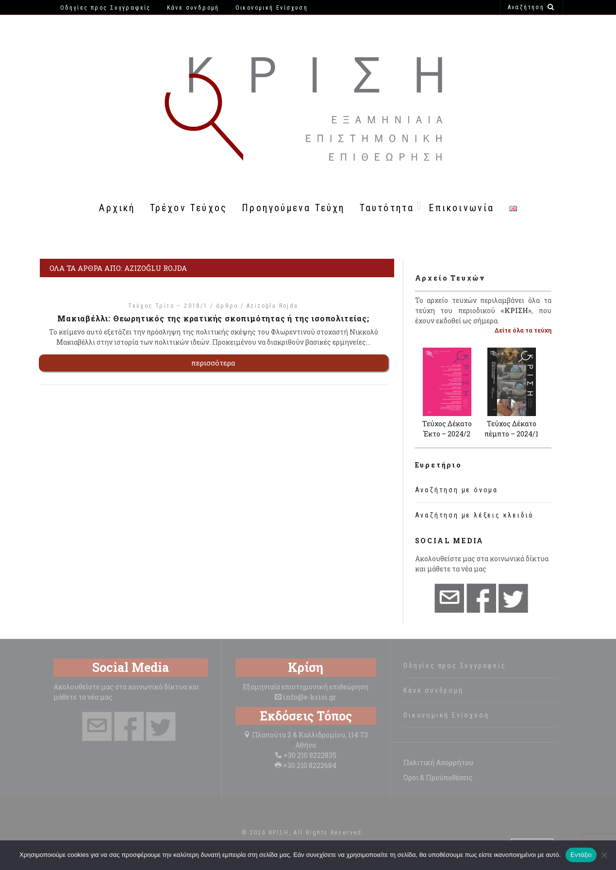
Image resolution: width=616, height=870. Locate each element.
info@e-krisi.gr (309, 697)
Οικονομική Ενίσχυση (446, 715)
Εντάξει (581, 854)
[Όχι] (604, 855)
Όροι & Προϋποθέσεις (438, 777)
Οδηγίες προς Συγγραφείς (454, 665)
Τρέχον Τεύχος (189, 208)
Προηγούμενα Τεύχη (293, 208)
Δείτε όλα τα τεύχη (523, 330)
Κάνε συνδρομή (433, 690)
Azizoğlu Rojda (273, 305)
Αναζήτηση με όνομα (456, 490)
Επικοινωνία (461, 208)
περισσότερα (213, 363)
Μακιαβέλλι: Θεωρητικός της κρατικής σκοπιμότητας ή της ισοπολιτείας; (213, 318)
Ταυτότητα (387, 208)
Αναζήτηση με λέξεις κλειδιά (474, 515)
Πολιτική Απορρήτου (438, 762)
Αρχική (117, 208)
